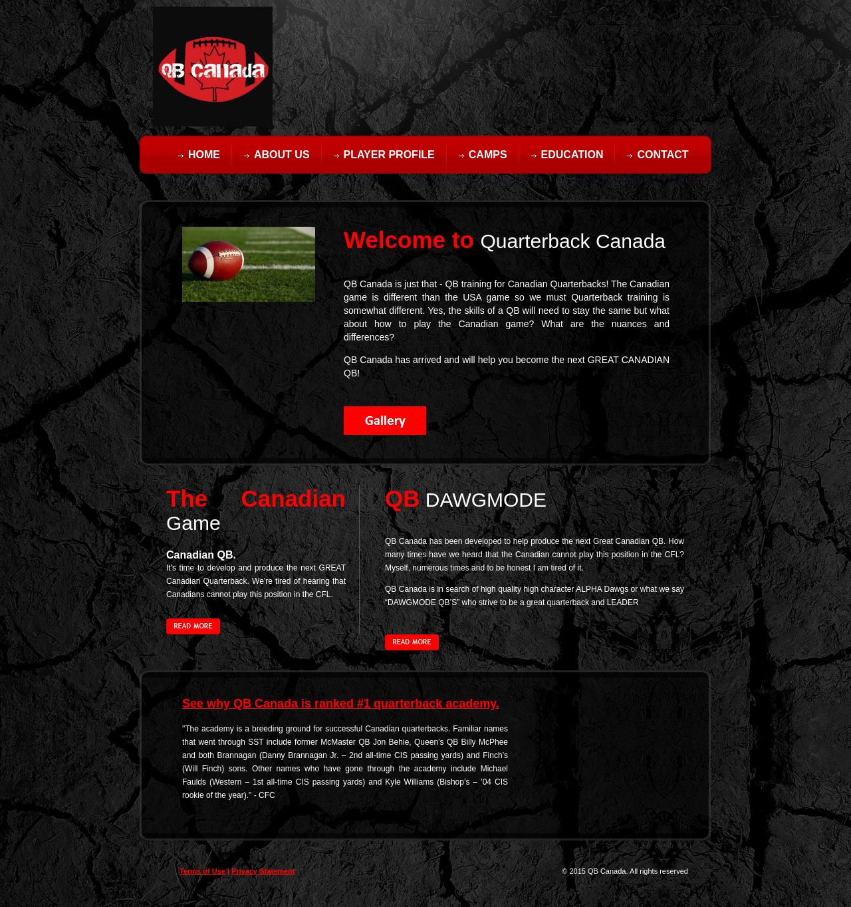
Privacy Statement (263, 871)
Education (572, 154)
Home (204, 154)
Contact (662, 154)
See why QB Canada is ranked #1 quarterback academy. (340, 703)
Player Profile (389, 154)
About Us (282, 154)
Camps (488, 154)
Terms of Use (202, 871)
